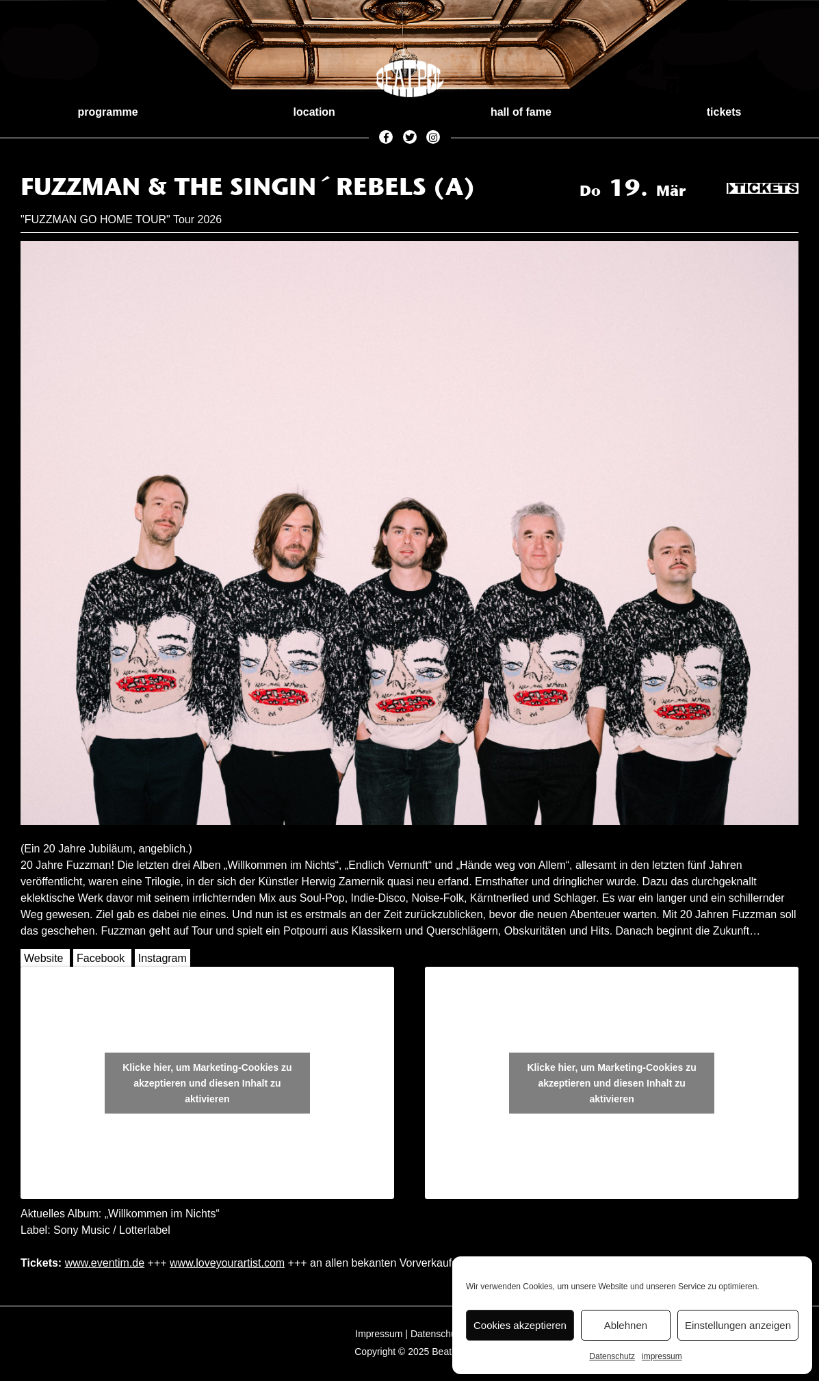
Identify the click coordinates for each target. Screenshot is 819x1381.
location (314, 112)
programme (108, 112)
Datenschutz (612, 1356)
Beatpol (448, 1351)
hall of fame (521, 112)
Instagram (162, 958)
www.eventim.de (105, 1263)
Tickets (762, 189)
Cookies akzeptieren (520, 1325)
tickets (724, 112)
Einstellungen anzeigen (738, 1325)
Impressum (378, 1333)
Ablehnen (625, 1325)
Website (44, 958)
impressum (662, 1356)
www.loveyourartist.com (227, 1263)
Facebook (101, 958)
